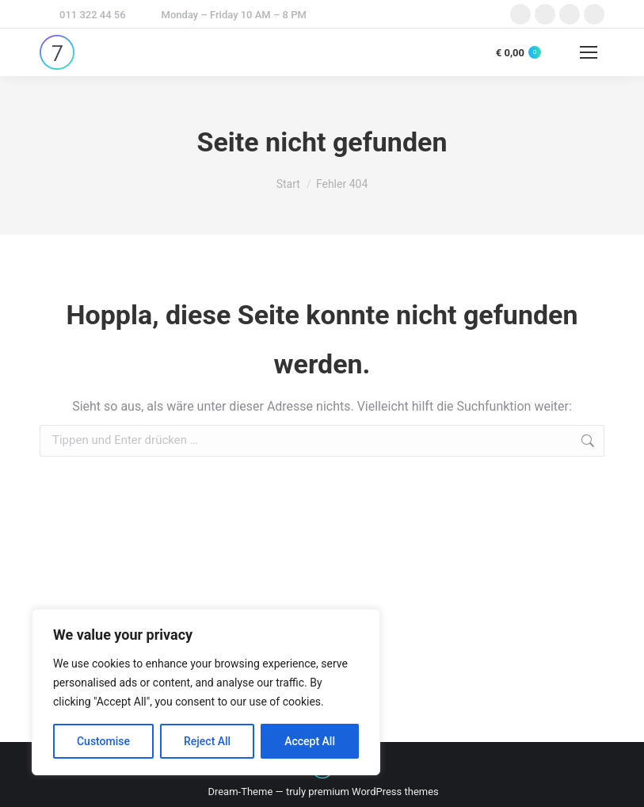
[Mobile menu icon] (588, 52)
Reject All (207, 741)
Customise (103, 741)
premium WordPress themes (373, 791)
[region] (206, 692)
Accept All (309, 741)
